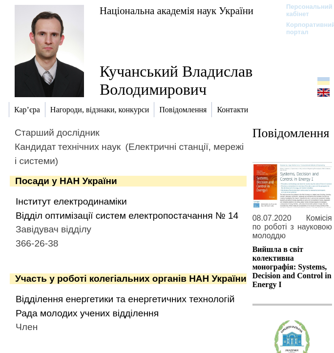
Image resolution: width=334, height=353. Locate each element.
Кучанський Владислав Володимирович (176, 80)
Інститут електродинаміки (71, 201)
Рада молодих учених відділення (87, 313)
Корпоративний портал (304, 28)
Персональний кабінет (304, 10)
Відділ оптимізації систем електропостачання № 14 (127, 215)
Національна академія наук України (176, 10)
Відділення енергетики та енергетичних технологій (125, 299)
